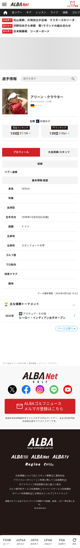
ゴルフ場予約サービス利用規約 (24, 489)
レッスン (41, 12)
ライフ (54, 12)
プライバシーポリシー (24, 480)
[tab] (21, 152)
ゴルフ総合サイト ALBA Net (14, 363)
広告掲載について (26, 475)
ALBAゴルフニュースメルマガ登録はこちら (40, 406)
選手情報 (32, 363)
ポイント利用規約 (22, 493)
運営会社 (60, 475)
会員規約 (61, 480)
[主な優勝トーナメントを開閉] (40, 304)
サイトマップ (60, 493)
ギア (29, 12)
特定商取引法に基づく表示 (47, 484)
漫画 (65, 12)
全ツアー (17, 12)
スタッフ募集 (45, 475)
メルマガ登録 (72, 4)
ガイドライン (25, 484)
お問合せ (39, 493)
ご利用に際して (45, 480)
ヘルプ (49, 493)
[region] (40, 12)
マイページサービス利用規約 (56, 489)
